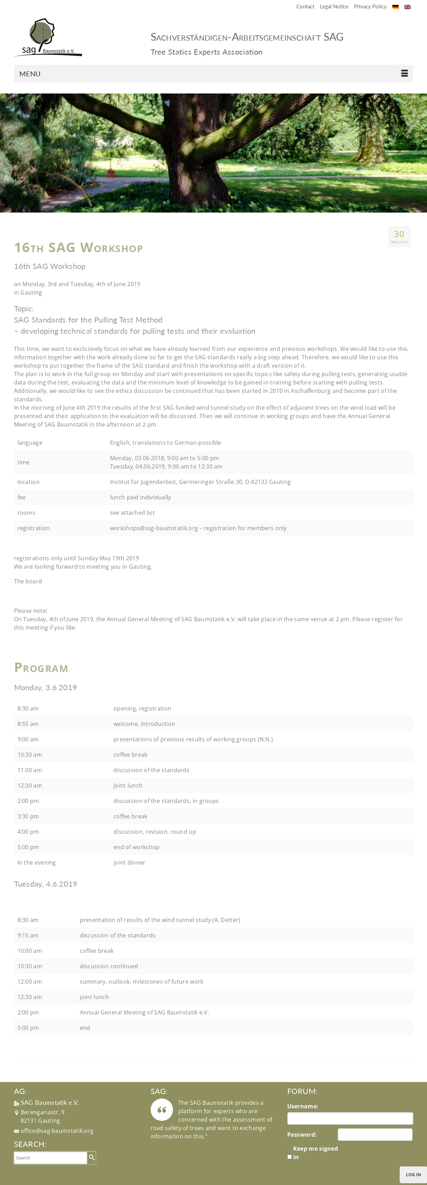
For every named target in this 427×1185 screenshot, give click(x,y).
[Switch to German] (395, 6)
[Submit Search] (90, 1157)
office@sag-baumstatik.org (57, 1131)
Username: (303, 1106)
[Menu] (213, 73)
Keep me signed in (315, 1153)
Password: (302, 1134)
